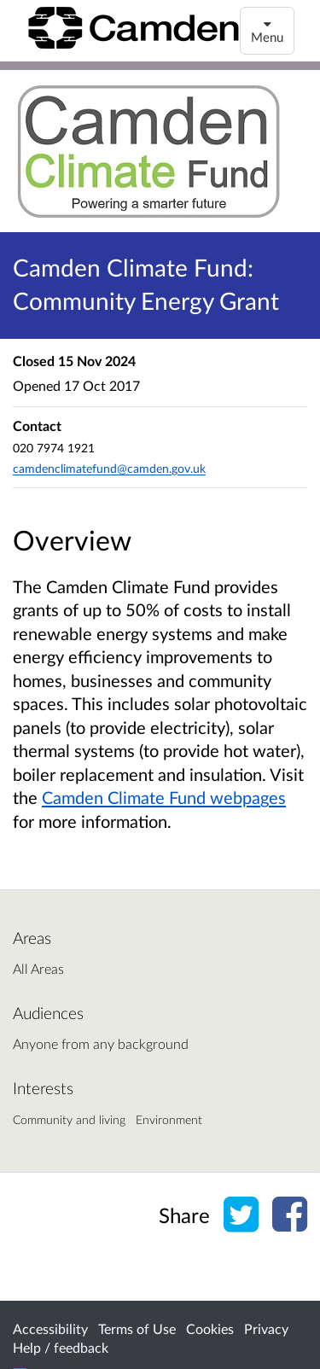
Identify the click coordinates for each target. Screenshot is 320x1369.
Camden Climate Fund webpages (164, 797)
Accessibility (50, 1328)
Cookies (210, 1328)
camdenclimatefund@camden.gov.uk (109, 468)
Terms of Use (137, 1328)
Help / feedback (60, 1347)
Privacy (266, 1328)
